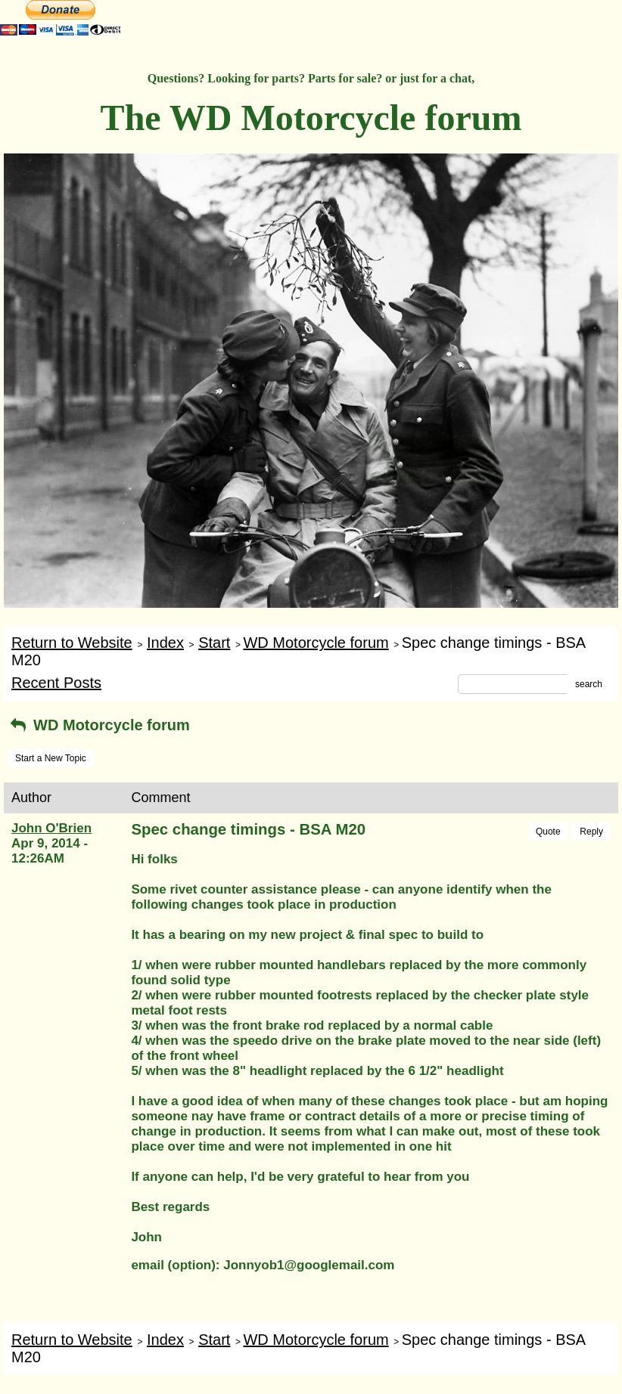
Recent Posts (56, 682)
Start (214, 642)
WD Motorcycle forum (315, 642)
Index (165, 642)
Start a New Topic (50, 758)
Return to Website (71, 642)
